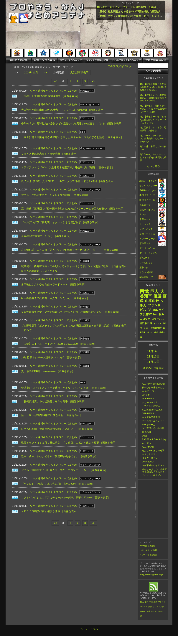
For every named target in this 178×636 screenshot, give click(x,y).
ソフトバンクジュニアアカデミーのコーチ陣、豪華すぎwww (56, 497)
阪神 (146, 602)
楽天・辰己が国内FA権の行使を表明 (42, 415)
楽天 (150, 607)
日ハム (143, 611)
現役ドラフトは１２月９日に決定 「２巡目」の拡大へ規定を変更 (60, 442)
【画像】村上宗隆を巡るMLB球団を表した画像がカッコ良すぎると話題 (62, 137)
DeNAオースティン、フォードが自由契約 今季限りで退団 (132, 7)
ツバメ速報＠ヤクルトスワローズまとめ (53, 90)
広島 (155, 602)
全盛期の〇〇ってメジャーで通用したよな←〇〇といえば (55, 387)
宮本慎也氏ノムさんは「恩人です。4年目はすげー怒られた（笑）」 (60, 249)
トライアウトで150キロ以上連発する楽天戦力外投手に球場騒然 (58, 167)
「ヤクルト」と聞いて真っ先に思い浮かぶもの (48, 483)
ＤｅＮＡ (144, 607)
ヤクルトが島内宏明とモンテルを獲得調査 (45, 194)
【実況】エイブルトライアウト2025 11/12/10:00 (49, 343)
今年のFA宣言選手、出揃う (37, 236)
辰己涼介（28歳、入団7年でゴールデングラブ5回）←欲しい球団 (59, 181)
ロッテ (153, 611)
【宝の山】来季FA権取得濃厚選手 (41, 96)
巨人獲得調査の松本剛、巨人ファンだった (45, 298)
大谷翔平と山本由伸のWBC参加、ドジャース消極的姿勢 (54, 109)
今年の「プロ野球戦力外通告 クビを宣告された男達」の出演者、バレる (63, 123)
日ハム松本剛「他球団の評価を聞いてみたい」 (48, 428)
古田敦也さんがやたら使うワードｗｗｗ (44, 284)
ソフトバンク (158, 607)
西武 (148, 611)
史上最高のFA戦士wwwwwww (38, 371)
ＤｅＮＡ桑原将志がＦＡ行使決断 (40, 153)
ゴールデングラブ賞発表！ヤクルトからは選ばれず (51, 222)
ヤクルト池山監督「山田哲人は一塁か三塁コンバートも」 (55, 470)
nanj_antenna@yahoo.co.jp (151, 575)
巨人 (142, 602)
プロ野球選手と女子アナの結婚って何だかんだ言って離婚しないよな (61, 311)
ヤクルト (161, 602)
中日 (151, 602)
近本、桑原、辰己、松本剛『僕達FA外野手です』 (50, 456)
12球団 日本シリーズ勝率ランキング (42, 357)
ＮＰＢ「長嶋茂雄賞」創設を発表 (40, 511)
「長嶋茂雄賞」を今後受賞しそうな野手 (44, 401)
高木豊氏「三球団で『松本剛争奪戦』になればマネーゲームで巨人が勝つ (64, 208)
